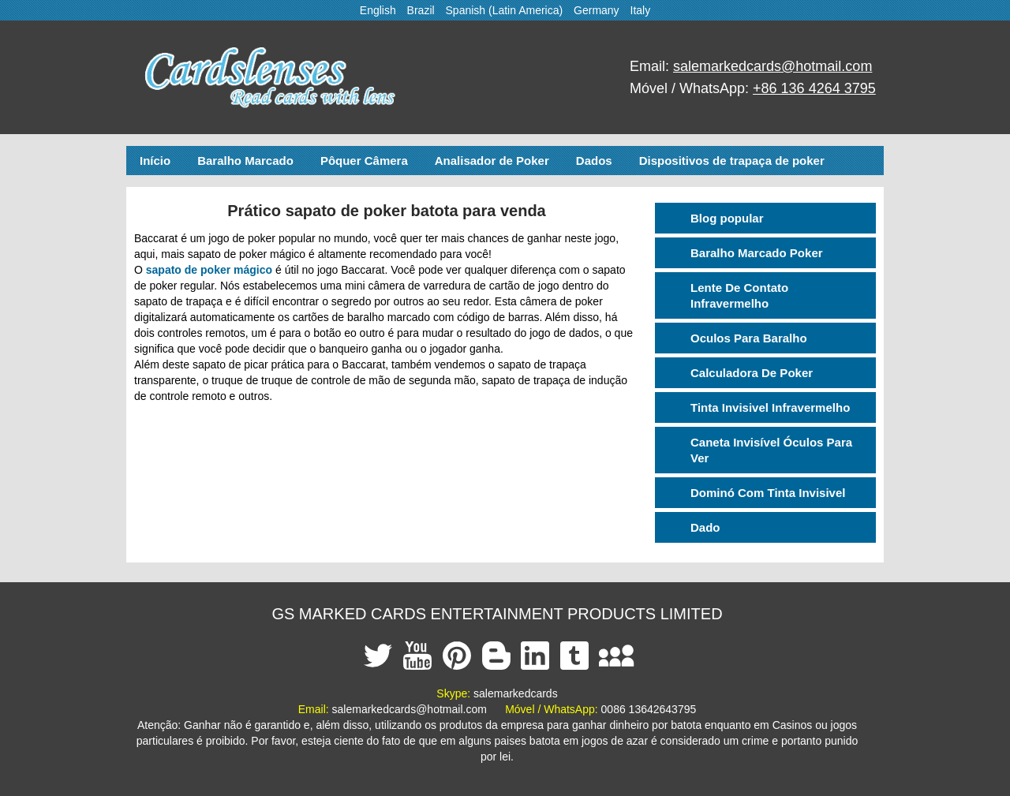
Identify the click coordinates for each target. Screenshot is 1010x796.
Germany (596, 10)
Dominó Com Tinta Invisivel (767, 492)
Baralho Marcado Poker (756, 253)
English (378, 10)
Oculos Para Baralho (748, 338)
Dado (705, 527)
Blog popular (727, 218)
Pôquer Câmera (364, 160)
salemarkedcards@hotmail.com (772, 66)
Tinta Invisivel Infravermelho (770, 407)
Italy (640, 10)
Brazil (421, 10)
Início (155, 160)
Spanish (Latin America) (504, 10)
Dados (594, 160)
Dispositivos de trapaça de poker (732, 160)
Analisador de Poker (492, 160)
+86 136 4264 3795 (814, 88)
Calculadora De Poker (751, 372)
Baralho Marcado (245, 160)
